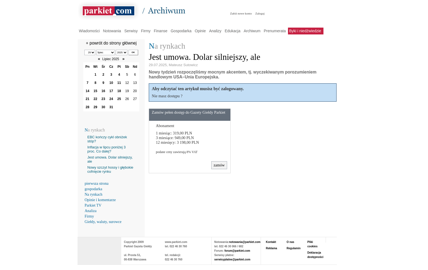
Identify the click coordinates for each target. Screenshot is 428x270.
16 (103, 91)
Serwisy (131, 31)
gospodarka (93, 189)
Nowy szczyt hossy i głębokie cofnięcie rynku (110, 169)
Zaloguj (259, 13)
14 (87, 91)
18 (119, 91)
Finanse (160, 31)
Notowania (112, 31)
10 (111, 83)
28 (87, 107)
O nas (290, 241)
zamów (219, 165)
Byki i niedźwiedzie (305, 31)
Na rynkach (93, 194)
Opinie (200, 31)
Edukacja (232, 31)
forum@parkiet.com (237, 250)
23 (103, 99)
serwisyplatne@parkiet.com (232, 259)
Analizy (215, 31)
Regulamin (294, 248)
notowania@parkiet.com (244, 241)
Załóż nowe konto (241, 13)
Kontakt (271, 241)
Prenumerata (275, 31)
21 (87, 99)
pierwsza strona (96, 183)
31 (111, 107)
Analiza (91, 211)
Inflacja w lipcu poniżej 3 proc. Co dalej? (106, 149)
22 (95, 99)
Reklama (271, 248)
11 (119, 83)
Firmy (145, 31)
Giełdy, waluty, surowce (103, 222)
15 (95, 91)
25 (119, 99)
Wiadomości (89, 31)
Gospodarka (181, 31)
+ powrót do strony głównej (111, 43)
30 (103, 107)
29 (95, 107)
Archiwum (252, 31)
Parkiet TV (93, 205)
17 (111, 91)
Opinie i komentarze (100, 200)
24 (111, 99)
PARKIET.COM (99, 248)
